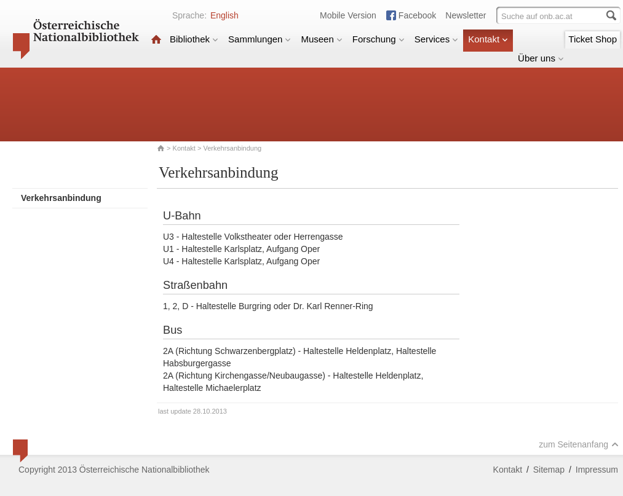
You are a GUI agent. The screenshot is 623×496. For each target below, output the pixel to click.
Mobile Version (348, 15)
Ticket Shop (592, 39)
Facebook (417, 15)
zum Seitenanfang (579, 444)
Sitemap (549, 469)
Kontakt (488, 39)
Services (437, 39)
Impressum (597, 469)
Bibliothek (194, 39)
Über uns (541, 58)
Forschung (378, 39)
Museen (321, 39)
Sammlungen (259, 39)
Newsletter (465, 15)
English (224, 15)
